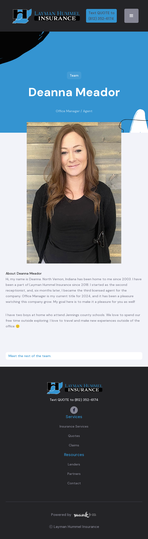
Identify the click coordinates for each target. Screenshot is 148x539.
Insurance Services (74, 426)
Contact (74, 483)
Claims (74, 445)
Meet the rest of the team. (30, 356)
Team (74, 75)
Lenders (74, 464)
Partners (74, 474)
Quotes (74, 436)
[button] (131, 16)
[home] (45, 16)
